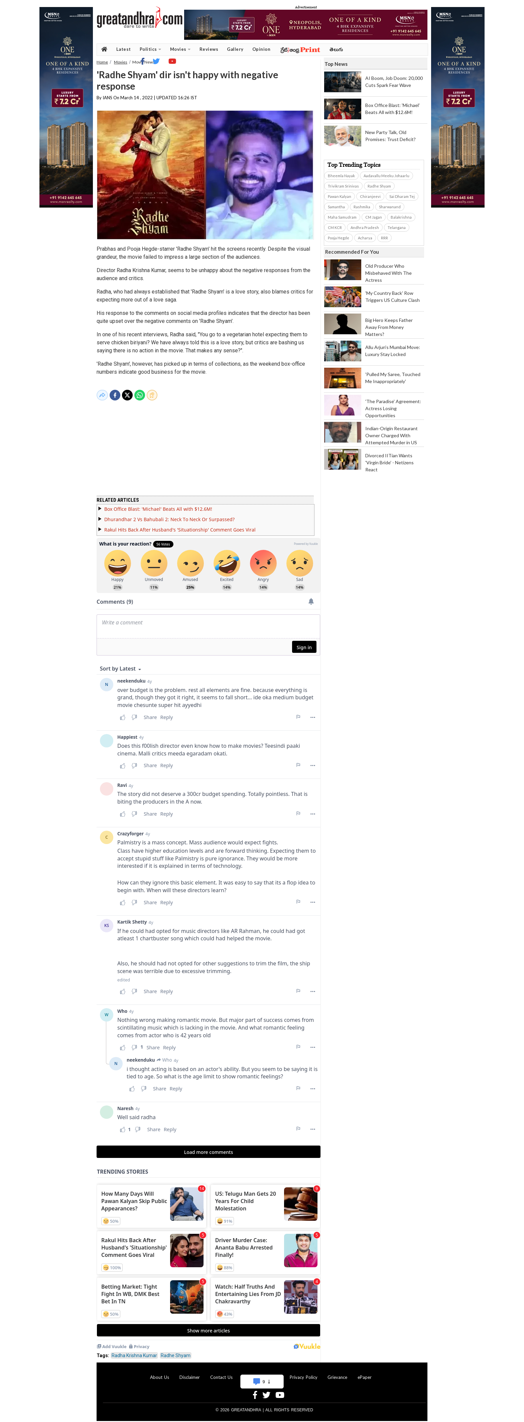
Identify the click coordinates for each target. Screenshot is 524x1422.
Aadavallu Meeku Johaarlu (386, 175)
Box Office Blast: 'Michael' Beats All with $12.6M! (158, 505)
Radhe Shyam (175, 1351)
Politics (150, 49)
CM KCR (335, 227)
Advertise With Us (261, 1373)
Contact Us (221, 1373)
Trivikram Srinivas (343, 186)
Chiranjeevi (370, 196)
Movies (180, 49)
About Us (159, 1373)
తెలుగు (336, 49)
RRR (384, 238)
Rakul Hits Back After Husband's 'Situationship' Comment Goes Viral (180, 525)
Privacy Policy (303, 1373)
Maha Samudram (342, 217)
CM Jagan (373, 217)
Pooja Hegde (338, 238)
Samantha (336, 207)
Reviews (209, 49)
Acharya (365, 238)
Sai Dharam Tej (402, 196)
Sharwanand (390, 207)
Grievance (337, 1373)
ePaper (365, 1373)
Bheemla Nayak (341, 175)
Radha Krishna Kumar (134, 1351)
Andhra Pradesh (365, 227)
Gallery (235, 49)
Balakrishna (401, 217)
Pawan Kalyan (339, 196)
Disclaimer (189, 1373)
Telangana (397, 227)
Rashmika (362, 207)
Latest (123, 49)
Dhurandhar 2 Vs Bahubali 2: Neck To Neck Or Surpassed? (169, 515)
